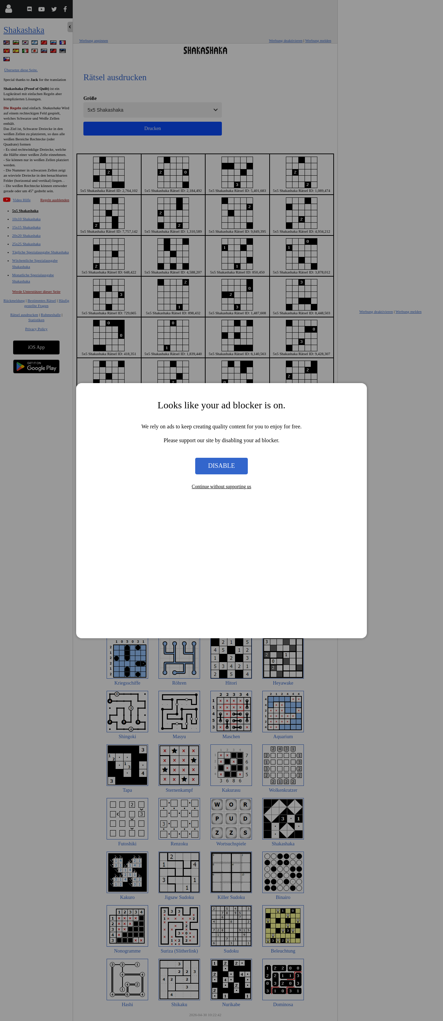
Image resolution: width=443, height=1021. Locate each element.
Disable (221, 465)
